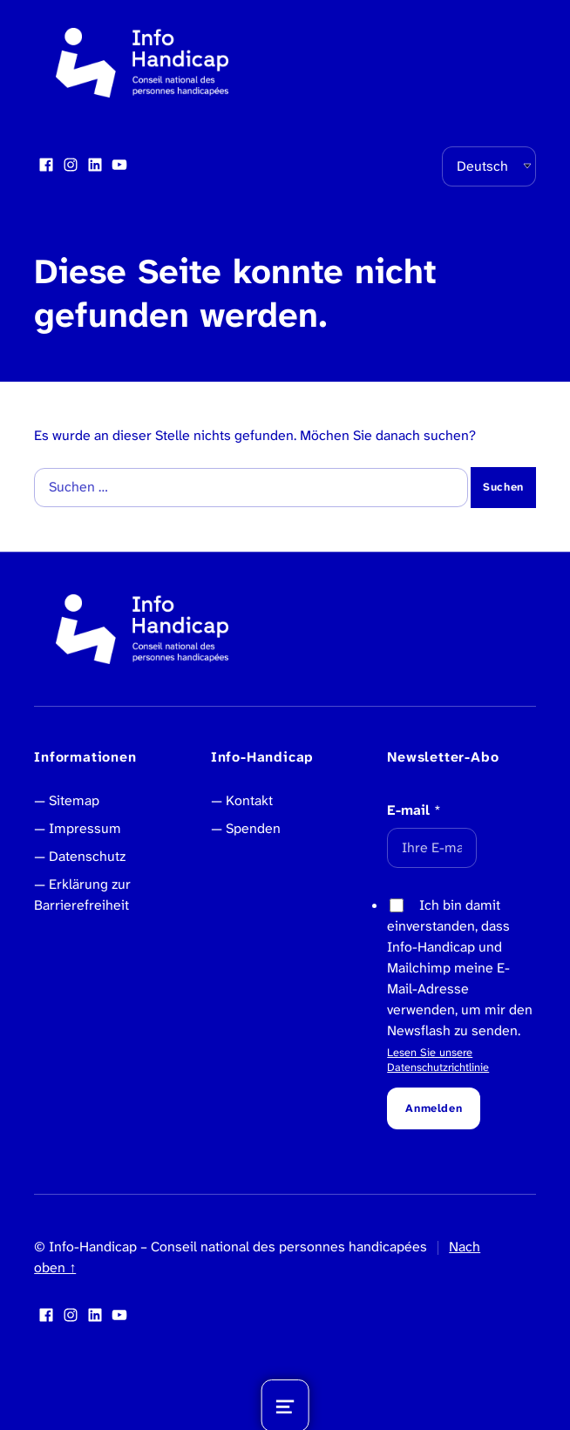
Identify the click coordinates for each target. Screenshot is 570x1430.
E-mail (414, 810)
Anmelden (433, 1108)
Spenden (253, 828)
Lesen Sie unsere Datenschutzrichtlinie (438, 1059)
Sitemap (74, 800)
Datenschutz (87, 856)
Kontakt (249, 800)
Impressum (85, 828)
